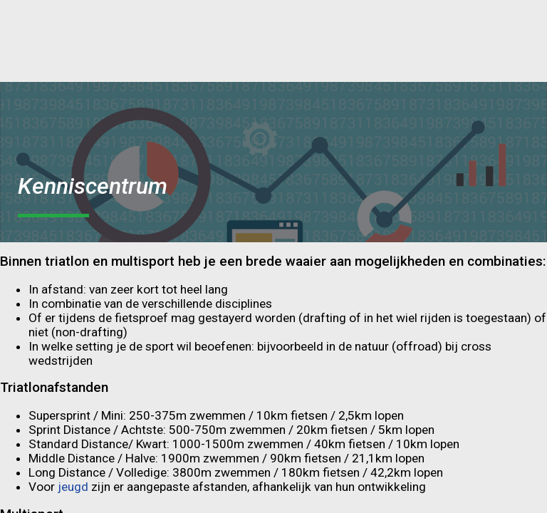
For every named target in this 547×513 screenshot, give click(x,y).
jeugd (74, 487)
